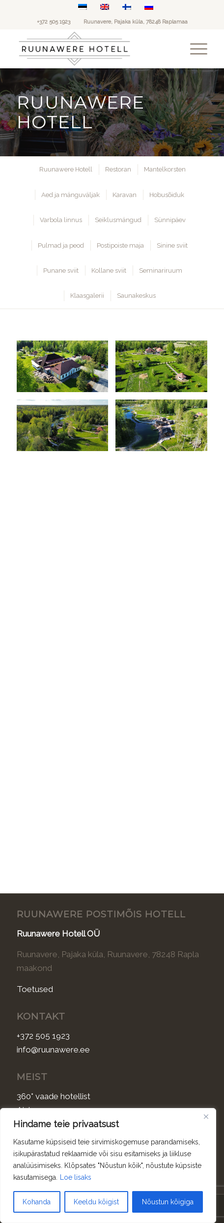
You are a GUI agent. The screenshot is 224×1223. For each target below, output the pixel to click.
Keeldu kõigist (96, 1202)
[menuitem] (193, 48)
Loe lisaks (75, 1177)
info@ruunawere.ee (53, 1049)
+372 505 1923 (53, 22)
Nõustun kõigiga (168, 1202)
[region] (108, 1165)
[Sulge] (206, 1116)
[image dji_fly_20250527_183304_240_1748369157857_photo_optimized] (66, 428)
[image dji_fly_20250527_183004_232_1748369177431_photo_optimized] (66, 370)
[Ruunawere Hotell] (93, 48)
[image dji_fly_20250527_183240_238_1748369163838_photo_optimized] (164, 370)
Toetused (35, 989)
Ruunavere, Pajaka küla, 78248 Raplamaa (136, 22)
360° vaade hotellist (53, 1096)
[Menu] (193, 48)
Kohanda (37, 1202)
